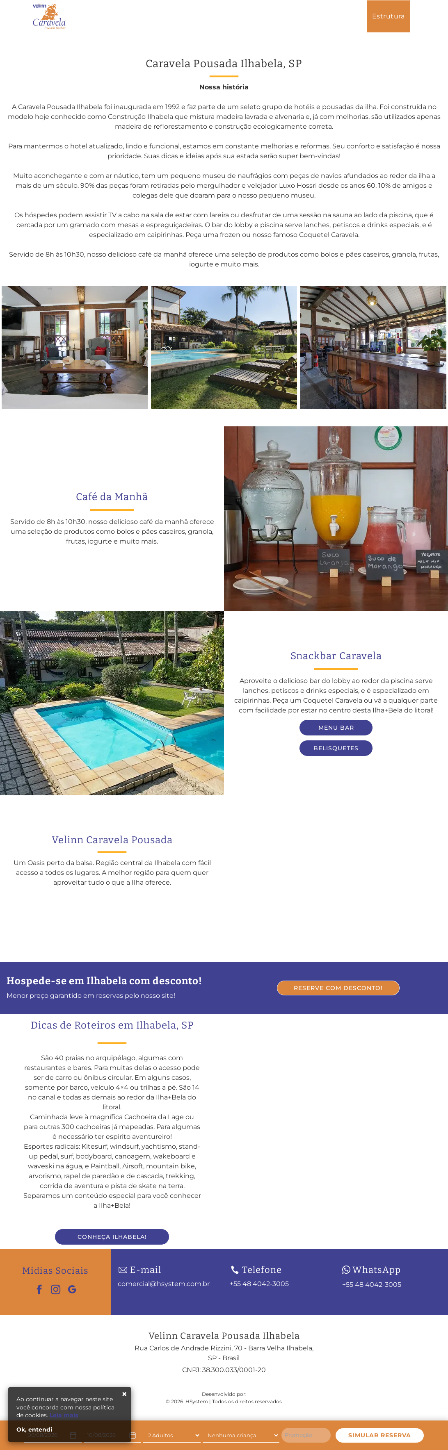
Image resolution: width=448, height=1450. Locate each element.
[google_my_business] (72, 1290)
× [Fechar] (124, 1394)
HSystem (196, 1401)
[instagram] (55, 1290)
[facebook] (39, 1290)
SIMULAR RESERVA (379, 1435)
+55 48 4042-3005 (371, 1284)
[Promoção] (306, 1435)
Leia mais (64, 1415)
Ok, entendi (34, 1429)
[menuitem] (292, 16)
